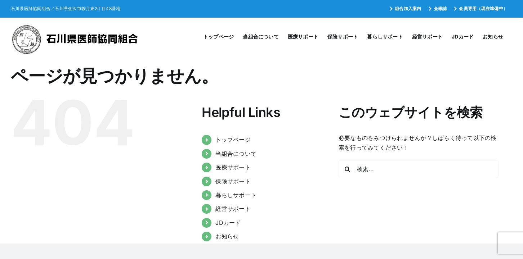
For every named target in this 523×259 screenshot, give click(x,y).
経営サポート (232, 208)
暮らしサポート (235, 195)
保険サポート (232, 181)
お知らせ (227, 236)
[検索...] (419, 169)
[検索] (348, 169)
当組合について (235, 153)
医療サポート (232, 167)
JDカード (228, 222)
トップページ (232, 139)
